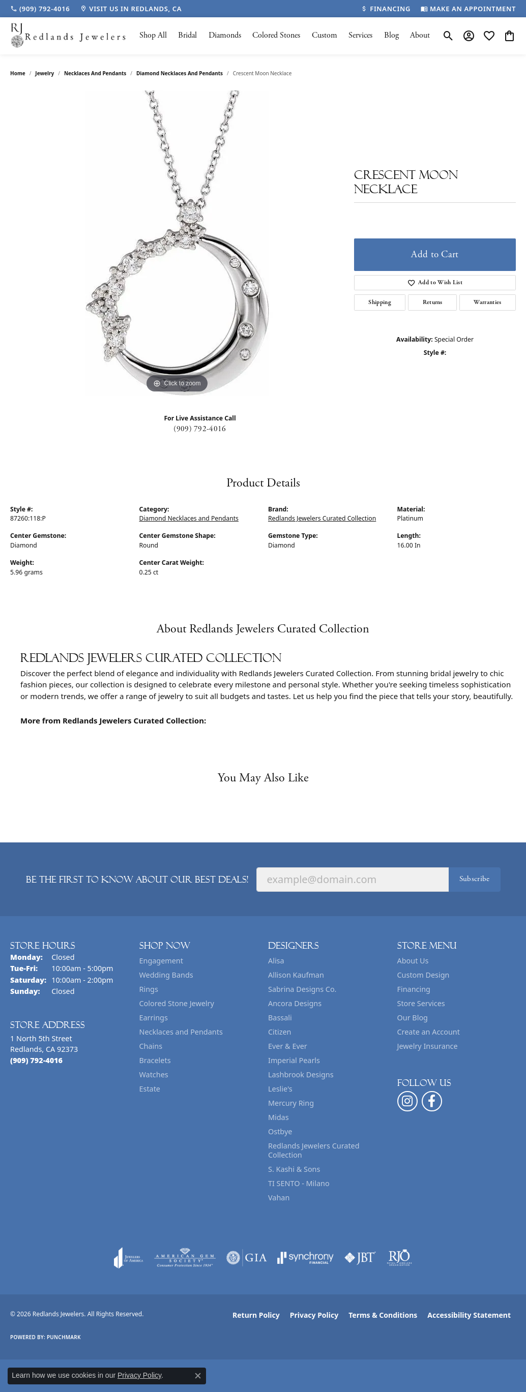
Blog (391, 35)
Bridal (187, 35)
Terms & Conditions (382, 1315)
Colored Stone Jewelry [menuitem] (176, 1003)
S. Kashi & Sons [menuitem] (294, 1169)
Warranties (487, 302)
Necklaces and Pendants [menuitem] (181, 1032)
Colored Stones (276, 35)
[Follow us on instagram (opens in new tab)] (407, 1101)
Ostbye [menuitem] (280, 1131)
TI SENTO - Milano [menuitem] (299, 1183)
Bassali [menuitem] (280, 1017)
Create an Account (428, 1032)
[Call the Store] (36, 1060)
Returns (433, 302)
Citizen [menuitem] (279, 1032)
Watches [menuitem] (153, 1074)
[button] (448, 35)
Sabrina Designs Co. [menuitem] (302, 989)
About (420, 35)
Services (360, 35)
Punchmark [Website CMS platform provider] (64, 1337)
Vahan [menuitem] (278, 1197)
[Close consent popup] (198, 1376)
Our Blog (412, 1017)
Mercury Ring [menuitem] (291, 1103)
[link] (40, 8)
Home (17, 73)
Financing (413, 989)
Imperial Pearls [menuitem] (294, 1060)
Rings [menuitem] (148, 989)
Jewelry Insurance (427, 1046)
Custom (324, 35)
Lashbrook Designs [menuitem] (301, 1074)
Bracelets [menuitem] (155, 1060)
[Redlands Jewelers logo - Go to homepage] (68, 35)
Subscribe (474, 879)
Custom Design (423, 975)
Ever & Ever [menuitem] (287, 1046)
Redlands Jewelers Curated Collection (322, 518)
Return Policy (256, 1315)
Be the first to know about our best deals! (137, 879)
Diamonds (225, 35)
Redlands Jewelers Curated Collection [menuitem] (314, 1150)
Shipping (379, 302)
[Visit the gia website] (246, 1257)
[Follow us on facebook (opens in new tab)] (432, 1101)
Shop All (153, 35)
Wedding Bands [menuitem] (166, 975)
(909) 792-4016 (199, 429)
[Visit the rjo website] (399, 1257)
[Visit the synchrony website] (305, 1257)
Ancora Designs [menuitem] (295, 1003)
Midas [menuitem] (278, 1117)
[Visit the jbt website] (360, 1257)
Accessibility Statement (469, 1315)
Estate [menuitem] (149, 1089)
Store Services (421, 1003)
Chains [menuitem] (151, 1046)
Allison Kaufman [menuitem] (296, 975)
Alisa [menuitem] (276, 960)
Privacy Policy (314, 1315)
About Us (413, 960)
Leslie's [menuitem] (280, 1089)
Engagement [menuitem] (161, 960)
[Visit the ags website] (185, 1257)
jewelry (44, 73)
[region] (177, 243)
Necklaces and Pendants (95, 73)
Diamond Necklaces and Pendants (179, 73)
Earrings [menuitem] (153, 1017)
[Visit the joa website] (128, 1257)
